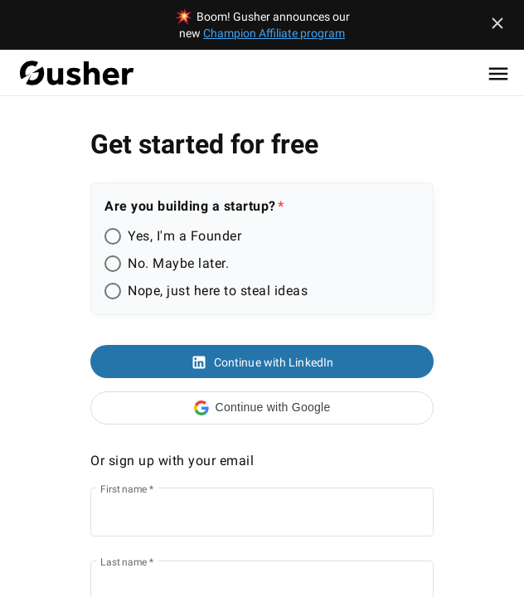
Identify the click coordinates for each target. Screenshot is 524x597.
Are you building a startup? (190, 206)
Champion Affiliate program (274, 33)
